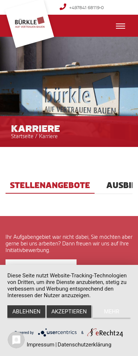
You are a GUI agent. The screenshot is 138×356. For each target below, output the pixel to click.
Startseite (22, 136)
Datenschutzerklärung (85, 344)
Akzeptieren (68, 311)
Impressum (40, 344)
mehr (112, 311)
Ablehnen (26, 311)
